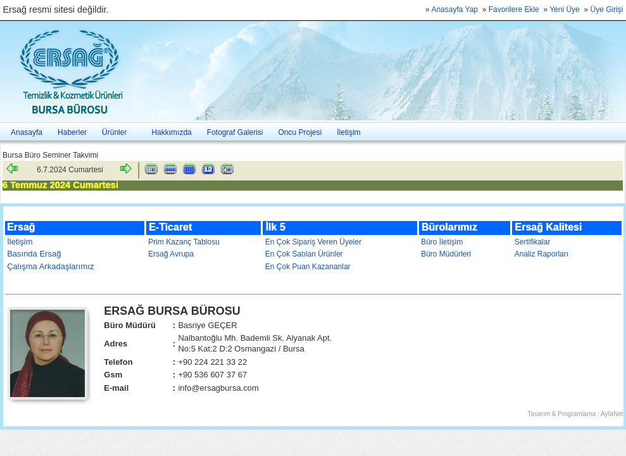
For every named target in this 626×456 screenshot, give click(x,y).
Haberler (72, 132)
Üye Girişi (606, 9)
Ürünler (116, 132)
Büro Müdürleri (446, 254)
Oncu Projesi (300, 132)
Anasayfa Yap (454, 9)
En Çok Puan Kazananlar (308, 266)
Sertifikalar (533, 242)
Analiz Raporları (541, 254)
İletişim (348, 132)
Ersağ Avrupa (171, 254)
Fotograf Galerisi (235, 132)
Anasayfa (26, 132)
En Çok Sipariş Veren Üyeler (313, 242)
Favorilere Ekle (514, 9)
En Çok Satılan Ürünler (304, 254)
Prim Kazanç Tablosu (184, 242)
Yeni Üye (564, 9)
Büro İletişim (442, 242)
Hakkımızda (171, 132)
